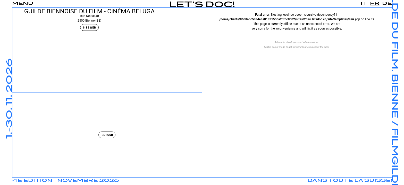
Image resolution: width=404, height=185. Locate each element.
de (387, 3)
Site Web (89, 27)
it (364, 3)
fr (375, 3)
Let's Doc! (202, 5)
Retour (107, 135)
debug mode (278, 46)
